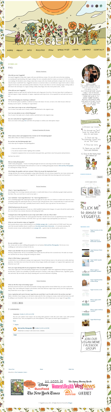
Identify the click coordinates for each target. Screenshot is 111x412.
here (25, 120)
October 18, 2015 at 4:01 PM (42, 328)
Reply (14, 321)
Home (41, 369)
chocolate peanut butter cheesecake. (44, 226)
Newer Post (11, 369)
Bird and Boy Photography (66, 165)
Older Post (71, 369)
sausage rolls (37, 228)
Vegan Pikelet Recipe (95, 319)
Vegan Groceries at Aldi (96, 289)
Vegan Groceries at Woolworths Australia (95, 240)
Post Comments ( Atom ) (21, 372)
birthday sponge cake (42, 224)
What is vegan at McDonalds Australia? (95, 270)
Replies (17, 324)
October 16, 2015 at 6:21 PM (27, 314)
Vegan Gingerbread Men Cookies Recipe (96, 280)
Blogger (70, 403)
